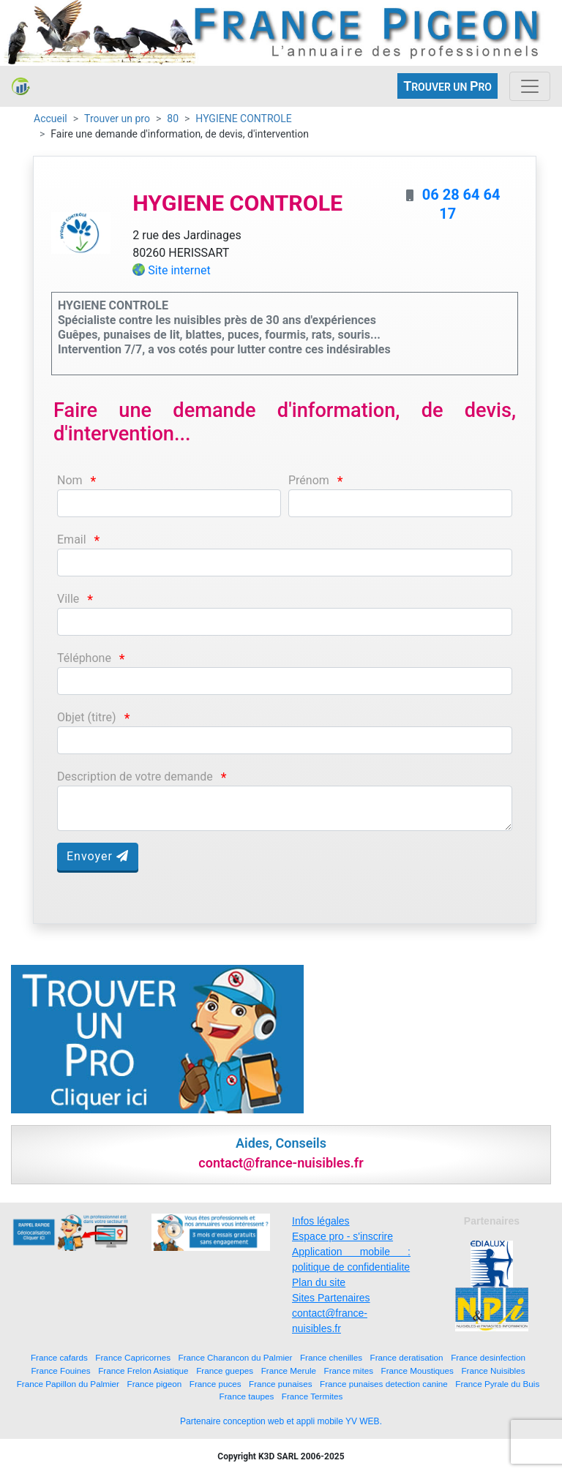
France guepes (224, 1370)
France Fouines (60, 1370)
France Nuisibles (493, 1370)
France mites (349, 1370)
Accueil (50, 118)
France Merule (288, 1370)
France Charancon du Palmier (236, 1357)
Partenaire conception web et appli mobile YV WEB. (281, 1421)
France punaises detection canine (384, 1383)
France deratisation (406, 1357)
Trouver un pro (117, 118)
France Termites (312, 1396)
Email (71, 539)
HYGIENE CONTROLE (243, 118)
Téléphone (84, 658)
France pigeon (154, 1383)
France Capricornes (133, 1357)
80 (173, 118)
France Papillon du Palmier (68, 1383)
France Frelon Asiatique (143, 1370)
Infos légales (321, 1221)
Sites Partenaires (331, 1298)
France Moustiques (417, 1370)
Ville (68, 598)
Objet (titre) (86, 717)
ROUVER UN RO (447, 86)
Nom (70, 480)
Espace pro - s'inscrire (342, 1236)
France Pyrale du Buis (497, 1383)
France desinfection (488, 1357)
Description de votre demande (135, 776)
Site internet (179, 270)
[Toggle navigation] (529, 86)
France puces (215, 1383)
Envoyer (98, 856)
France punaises (280, 1383)
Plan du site (318, 1282)
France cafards (59, 1357)
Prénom (308, 480)
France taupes (247, 1396)
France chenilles (331, 1357)
